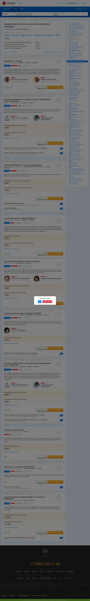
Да (39, 301)
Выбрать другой (47, 301)
